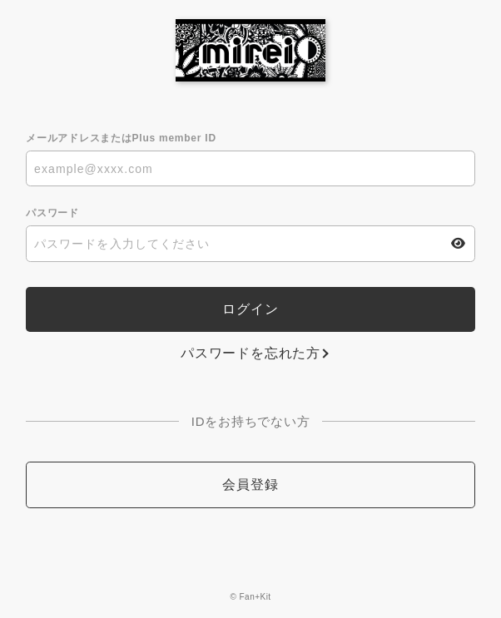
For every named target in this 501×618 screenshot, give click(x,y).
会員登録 (250, 484)
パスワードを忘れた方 (250, 353)
